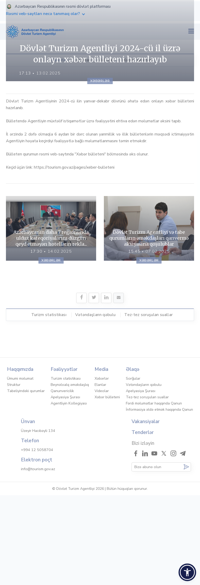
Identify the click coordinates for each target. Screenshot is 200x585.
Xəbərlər (59, 60)
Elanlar (83, 60)
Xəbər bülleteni (138, 60)
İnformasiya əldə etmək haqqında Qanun (159, 499)
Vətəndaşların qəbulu (95, 414)
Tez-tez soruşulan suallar (148, 414)
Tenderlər (143, 522)
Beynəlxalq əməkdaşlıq (70, 474)
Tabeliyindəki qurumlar (26, 480)
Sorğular (133, 468)
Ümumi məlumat (20, 468)
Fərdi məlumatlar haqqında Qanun (154, 493)
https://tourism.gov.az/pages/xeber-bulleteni (74, 266)
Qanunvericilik (62, 480)
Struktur (13, 474)
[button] (187, 572)
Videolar (106, 60)
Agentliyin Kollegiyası (69, 493)
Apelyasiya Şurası (65, 486)
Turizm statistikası (48, 414)
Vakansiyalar (146, 511)
